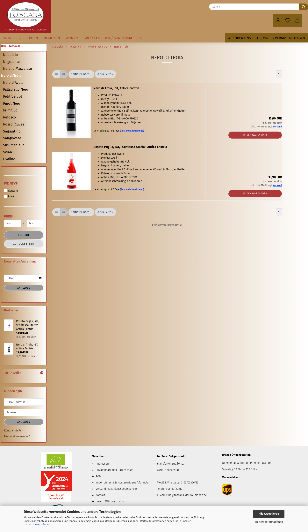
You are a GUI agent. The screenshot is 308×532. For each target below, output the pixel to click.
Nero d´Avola (13, 82)
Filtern (23, 235)
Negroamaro (13, 62)
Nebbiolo (10, 55)
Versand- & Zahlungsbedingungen (117, 488)
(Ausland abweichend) (132, 130)
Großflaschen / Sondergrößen (113, 38)
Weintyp (11, 183)
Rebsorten (28, 38)
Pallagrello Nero (15, 89)
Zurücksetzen (23, 243)
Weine (8, 38)
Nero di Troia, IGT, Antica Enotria (116, 88)
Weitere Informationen (269, 522)
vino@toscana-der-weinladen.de (186, 495)
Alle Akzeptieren (269, 513)
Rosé (9, 196)
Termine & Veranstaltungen (281, 38)
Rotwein (11, 190)
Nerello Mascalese (17, 68)
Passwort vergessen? (17, 436)
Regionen (52, 38)
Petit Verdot (12, 96)
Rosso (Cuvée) (14, 124)
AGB (98, 476)
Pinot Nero (11, 103)
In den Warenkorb (255, 134)
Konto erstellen (13, 430)
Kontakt (100, 495)
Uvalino (9, 159)
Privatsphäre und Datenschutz (114, 470)
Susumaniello (14, 145)
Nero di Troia (11, 75)
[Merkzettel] (288, 20)
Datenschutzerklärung (36, 524)
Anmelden (23, 287)
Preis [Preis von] (8, 216)
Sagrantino (12, 131)
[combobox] (81, 74)
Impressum (103, 463)
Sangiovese (12, 138)
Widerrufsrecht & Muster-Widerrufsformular (123, 482)
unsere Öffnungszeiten (110, 501)
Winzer (72, 38)
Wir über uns (239, 38)
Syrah (7, 152)
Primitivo (10, 110)
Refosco (9, 117)
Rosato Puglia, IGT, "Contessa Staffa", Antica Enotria (130, 147)
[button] (278, 20)
